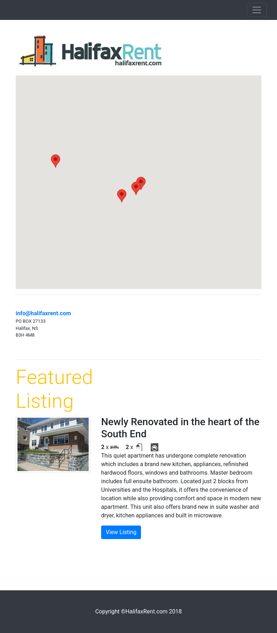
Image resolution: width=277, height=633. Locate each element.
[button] (121, 195)
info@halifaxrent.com (43, 313)
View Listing (121, 532)
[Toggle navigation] (257, 10)
